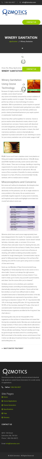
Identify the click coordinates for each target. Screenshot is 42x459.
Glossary (6, 417)
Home (6, 397)
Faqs (5, 413)
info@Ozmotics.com (29, 2)
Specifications (8, 409)
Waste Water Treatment (12, 348)
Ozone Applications (10, 401)
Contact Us (31, 22)
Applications (13, 41)
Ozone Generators (10, 405)
